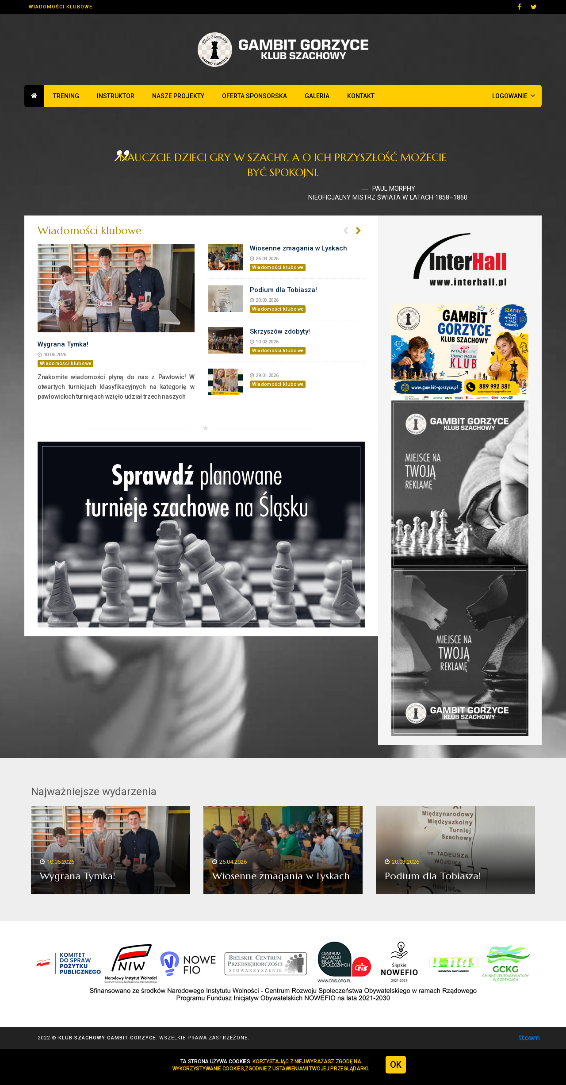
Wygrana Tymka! (63, 344)
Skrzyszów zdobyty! (280, 331)
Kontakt (361, 96)
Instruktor (115, 96)
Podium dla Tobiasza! (283, 290)
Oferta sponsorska (254, 96)
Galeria (317, 96)
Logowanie (513, 96)
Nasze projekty (178, 96)
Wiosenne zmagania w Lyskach (298, 248)
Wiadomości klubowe (60, 7)
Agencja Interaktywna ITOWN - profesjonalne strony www (529, 1037)
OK (396, 1064)
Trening (66, 96)
